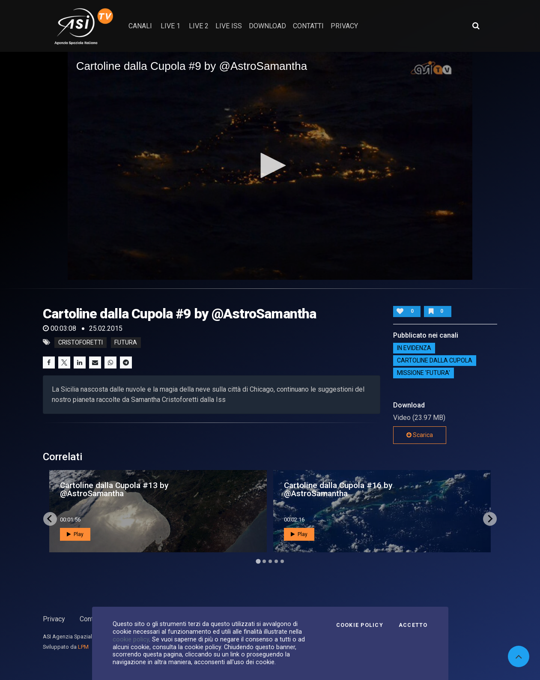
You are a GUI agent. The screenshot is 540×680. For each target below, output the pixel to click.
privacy (344, 26)
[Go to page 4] (276, 561)
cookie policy (131, 639)
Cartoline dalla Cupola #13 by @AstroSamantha (114, 489)
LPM (83, 647)
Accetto (413, 625)
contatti (308, 26)
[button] (270, 165)
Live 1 (170, 26)
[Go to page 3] (270, 561)
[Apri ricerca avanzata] (475, 26)
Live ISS (228, 26)
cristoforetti (80, 342)
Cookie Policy (359, 625)
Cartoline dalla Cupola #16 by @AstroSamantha (338, 489)
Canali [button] (140, 26)
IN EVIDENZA (414, 348)
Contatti (91, 619)
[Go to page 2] (264, 561)
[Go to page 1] (258, 561)
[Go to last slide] (50, 519)
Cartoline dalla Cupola (434, 360)
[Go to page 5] (282, 561)
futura (125, 342)
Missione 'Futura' (423, 373)
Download (267, 26)
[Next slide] (490, 519)
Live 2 (199, 26)
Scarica (419, 434)
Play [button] (75, 534)
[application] (270, 166)
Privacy (54, 619)
